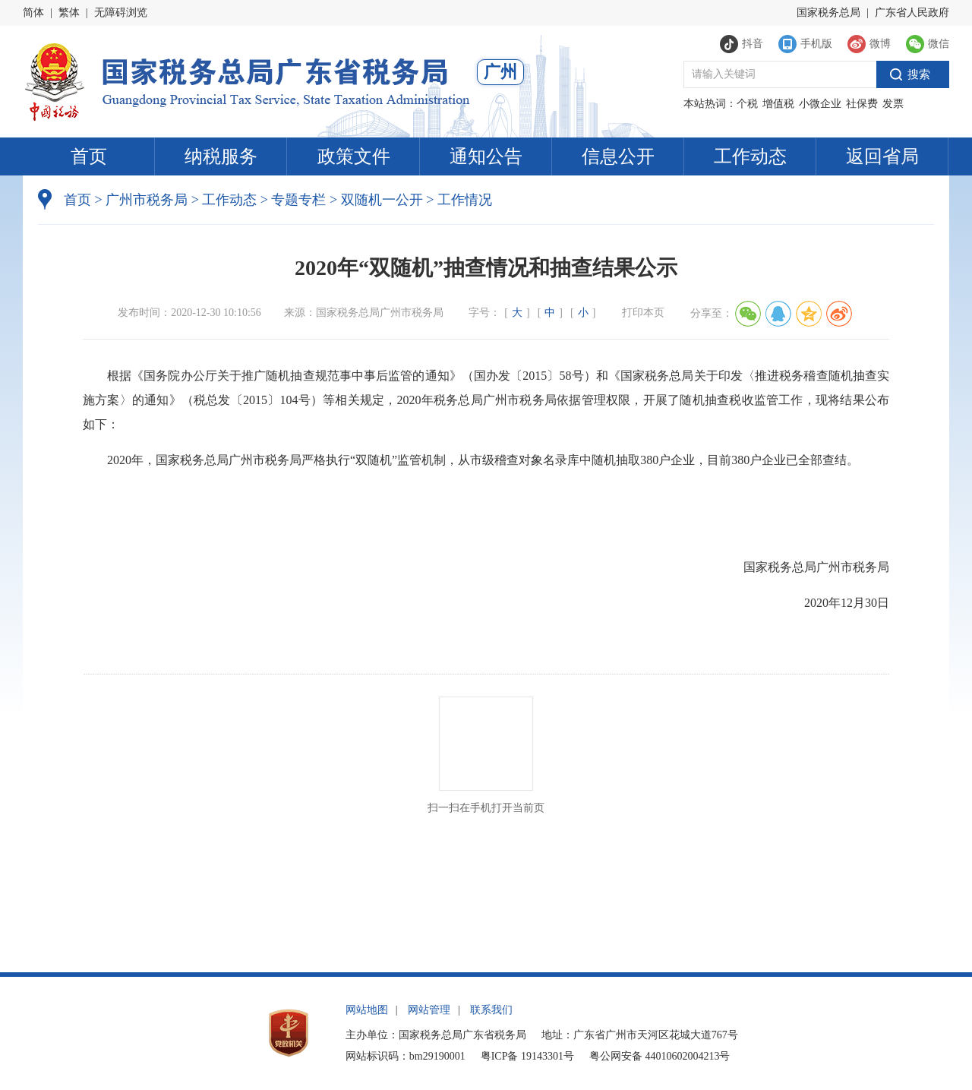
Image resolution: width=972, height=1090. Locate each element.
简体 (33, 12)
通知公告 (486, 156)
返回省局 (882, 156)
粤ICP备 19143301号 (527, 1056)
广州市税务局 (147, 199)
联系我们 (491, 1010)
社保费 (862, 103)
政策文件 (353, 156)
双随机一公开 (382, 199)
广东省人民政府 (912, 12)
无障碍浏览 (120, 12)
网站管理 (429, 1010)
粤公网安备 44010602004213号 (660, 1056)
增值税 (778, 103)
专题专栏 (298, 199)
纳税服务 (221, 156)
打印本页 (643, 312)
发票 (893, 103)
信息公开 (618, 156)
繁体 (69, 12)
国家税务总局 (828, 12)
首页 (89, 156)
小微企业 (820, 103)
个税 (747, 103)
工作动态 (750, 156)
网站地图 (367, 1010)
